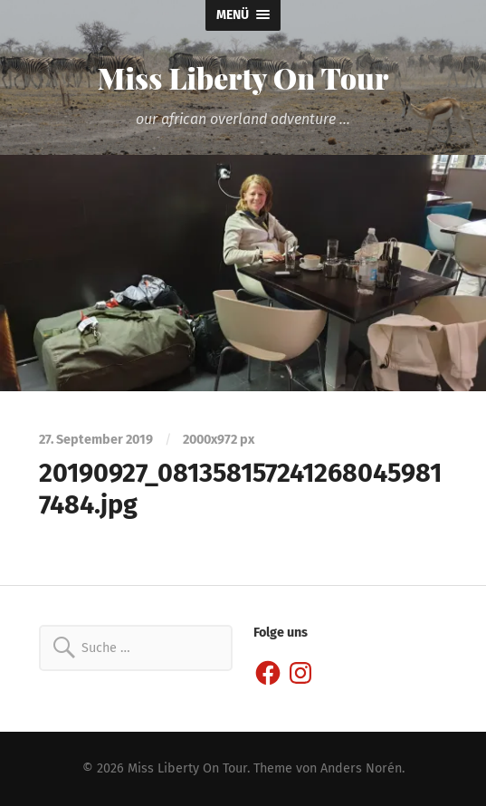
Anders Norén (361, 768)
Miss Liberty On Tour (243, 77)
